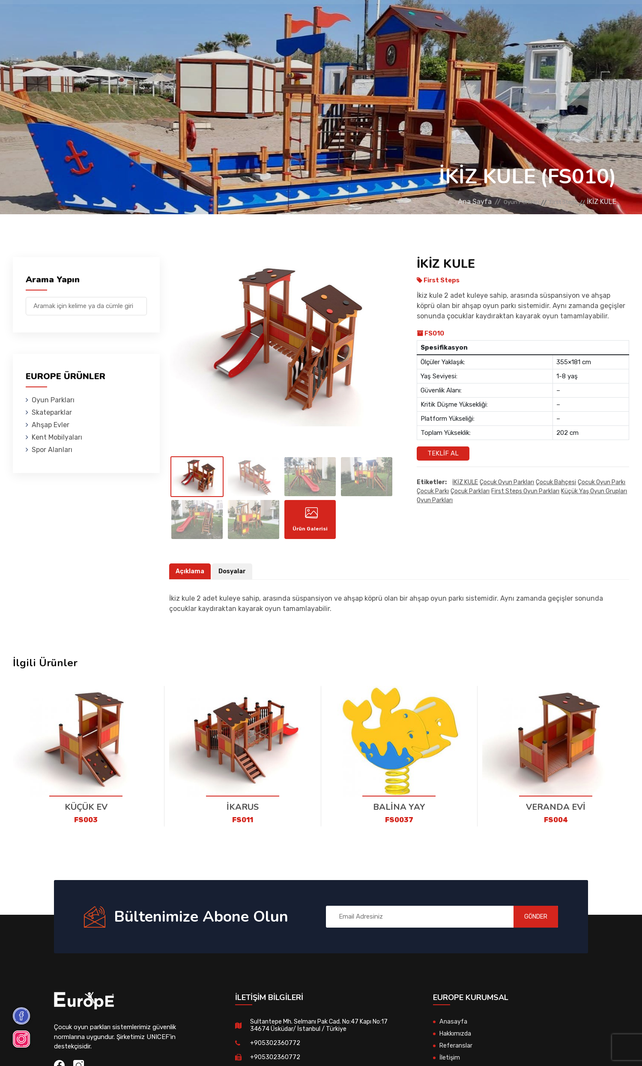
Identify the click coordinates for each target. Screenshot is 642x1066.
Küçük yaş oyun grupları (594, 491)
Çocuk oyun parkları (507, 482)
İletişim (485, 19)
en (594, 20)
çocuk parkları (470, 491)
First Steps (558, 202)
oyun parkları (435, 500)
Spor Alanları (380, 19)
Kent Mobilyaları (316, 19)
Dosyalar (233, 577)
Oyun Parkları (139, 19)
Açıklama (190, 577)
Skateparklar (198, 19)
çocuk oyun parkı (601, 482)
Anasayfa (453, 1028)
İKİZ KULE (465, 482)
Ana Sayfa (452, 202)
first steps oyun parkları (525, 491)
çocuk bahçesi (556, 482)
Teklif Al (443, 453)
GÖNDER (528, 923)
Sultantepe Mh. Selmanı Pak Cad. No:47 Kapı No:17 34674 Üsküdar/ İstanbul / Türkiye (323, 1031)
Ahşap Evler (255, 19)
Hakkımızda (455, 1040)
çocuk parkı (433, 491)
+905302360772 (275, 1050)
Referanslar (438, 19)
